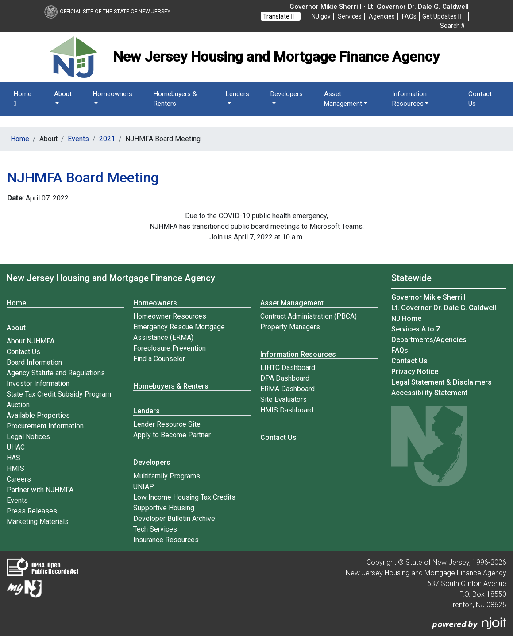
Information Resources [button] (409, 99)
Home (22, 99)
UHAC (16, 447)
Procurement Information (45, 426)
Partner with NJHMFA (40, 490)
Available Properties (38, 415)
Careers (19, 479)
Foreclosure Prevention (169, 348)
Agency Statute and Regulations (56, 373)
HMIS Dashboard (286, 410)
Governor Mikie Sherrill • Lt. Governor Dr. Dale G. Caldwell (379, 7)
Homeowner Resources (169, 316)
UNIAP (143, 486)
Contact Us (480, 99)
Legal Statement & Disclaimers (441, 382)
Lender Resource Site (167, 424)
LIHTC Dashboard (287, 367)
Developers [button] (286, 94)
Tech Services (155, 529)
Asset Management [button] (343, 99)
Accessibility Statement (429, 393)
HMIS (15, 468)
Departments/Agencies (429, 339)
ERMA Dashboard (287, 389)
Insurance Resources (166, 540)
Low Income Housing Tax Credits (184, 497)
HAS (13, 458)
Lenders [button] (237, 94)
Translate (278, 16)
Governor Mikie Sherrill (428, 297)
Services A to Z (416, 329)
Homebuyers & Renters (175, 99)
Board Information (34, 362)
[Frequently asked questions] (409, 16)
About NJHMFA (30, 341)
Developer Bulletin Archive (174, 518)
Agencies (382, 16)
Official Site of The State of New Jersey (107, 11)
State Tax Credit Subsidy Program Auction (59, 399)
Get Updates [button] (441, 17)
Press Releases (32, 511)
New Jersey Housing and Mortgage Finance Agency (111, 278)
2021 (107, 139)
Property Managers (290, 327)
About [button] (63, 94)
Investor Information (38, 383)
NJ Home (406, 318)
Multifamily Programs (166, 476)
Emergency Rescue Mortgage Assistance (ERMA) (179, 332)
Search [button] (452, 25)
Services (350, 16)
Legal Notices (28, 436)
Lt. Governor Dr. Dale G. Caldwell (443, 308)
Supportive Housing (163, 508)
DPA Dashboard (284, 378)
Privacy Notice (414, 371)
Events (78, 139)
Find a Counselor (159, 359)
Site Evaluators (283, 399)
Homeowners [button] (112, 94)
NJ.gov (321, 16)
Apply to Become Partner (172, 435)
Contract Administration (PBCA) (308, 316)
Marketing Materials (38, 521)
